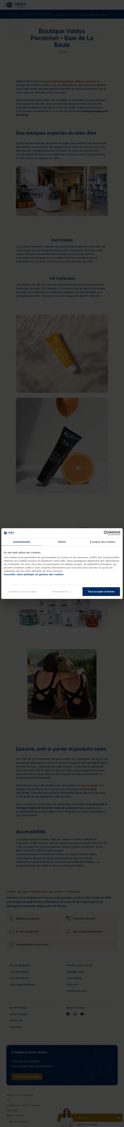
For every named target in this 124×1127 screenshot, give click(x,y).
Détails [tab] (62, 541)
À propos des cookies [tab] (102, 541)
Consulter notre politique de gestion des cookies (34, 574)
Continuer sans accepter (23, 591)
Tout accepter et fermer (101, 591)
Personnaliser (62, 591)
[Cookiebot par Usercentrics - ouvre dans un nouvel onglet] (106, 533)
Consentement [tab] (21, 541)
